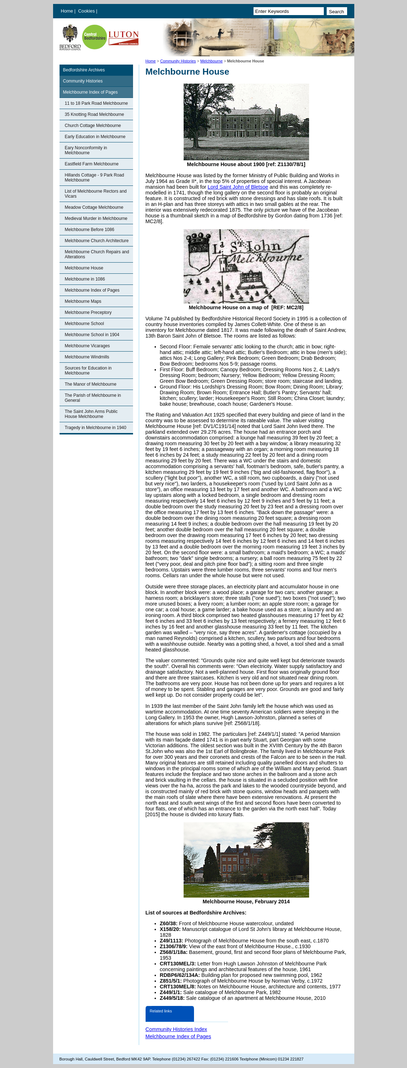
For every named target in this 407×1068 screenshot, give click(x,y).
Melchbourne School (84, 323)
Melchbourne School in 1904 (92, 334)
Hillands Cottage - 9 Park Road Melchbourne (94, 178)
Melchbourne (211, 61)
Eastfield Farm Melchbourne (92, 163)
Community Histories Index (176, 1029)
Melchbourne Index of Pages (90, 92)
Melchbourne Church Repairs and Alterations (97, 254)
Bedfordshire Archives (84, 69)
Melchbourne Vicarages (87, 345)
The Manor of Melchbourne (91, 384)
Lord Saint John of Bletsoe (238, 187)
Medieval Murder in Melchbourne (96, 218)
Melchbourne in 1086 (85, 279)
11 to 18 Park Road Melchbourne (96, 103)
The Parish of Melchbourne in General (93, 398)
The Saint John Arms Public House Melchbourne (91, 414)
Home (67, 11)
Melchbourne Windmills (87, 356)
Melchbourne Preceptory (88, 312)
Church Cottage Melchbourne (93, 125)
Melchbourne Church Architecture (97, 240)
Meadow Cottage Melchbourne (94, 207)
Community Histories (178, 61)
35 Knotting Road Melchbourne (94, 114)
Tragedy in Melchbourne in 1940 (96, 427)
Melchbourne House (84, 267)
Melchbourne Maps (83, 301)
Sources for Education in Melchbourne (88, 371)
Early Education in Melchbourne (95, 136)
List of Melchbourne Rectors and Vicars (96, 194)
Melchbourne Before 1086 (89, 229)
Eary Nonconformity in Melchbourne (86, 150)
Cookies (87, 11)
